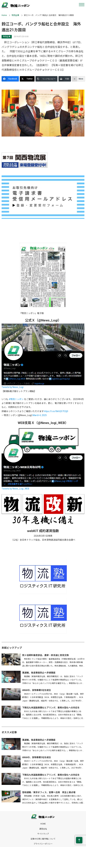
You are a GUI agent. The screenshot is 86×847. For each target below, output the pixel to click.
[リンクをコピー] (46, 79)
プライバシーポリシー (43, 844)
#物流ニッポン (16, 399)
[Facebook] (10, 79)
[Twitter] (27, 79)
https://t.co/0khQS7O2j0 (56, 411)
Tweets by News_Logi (12, 387)
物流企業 (15, 15)
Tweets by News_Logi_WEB (15, 488)
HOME (43, 824)
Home (4, 15)
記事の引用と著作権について (43, 839)
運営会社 (43, 829)
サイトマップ (43, 834)
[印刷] (64, 79)
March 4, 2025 (40, 415)
